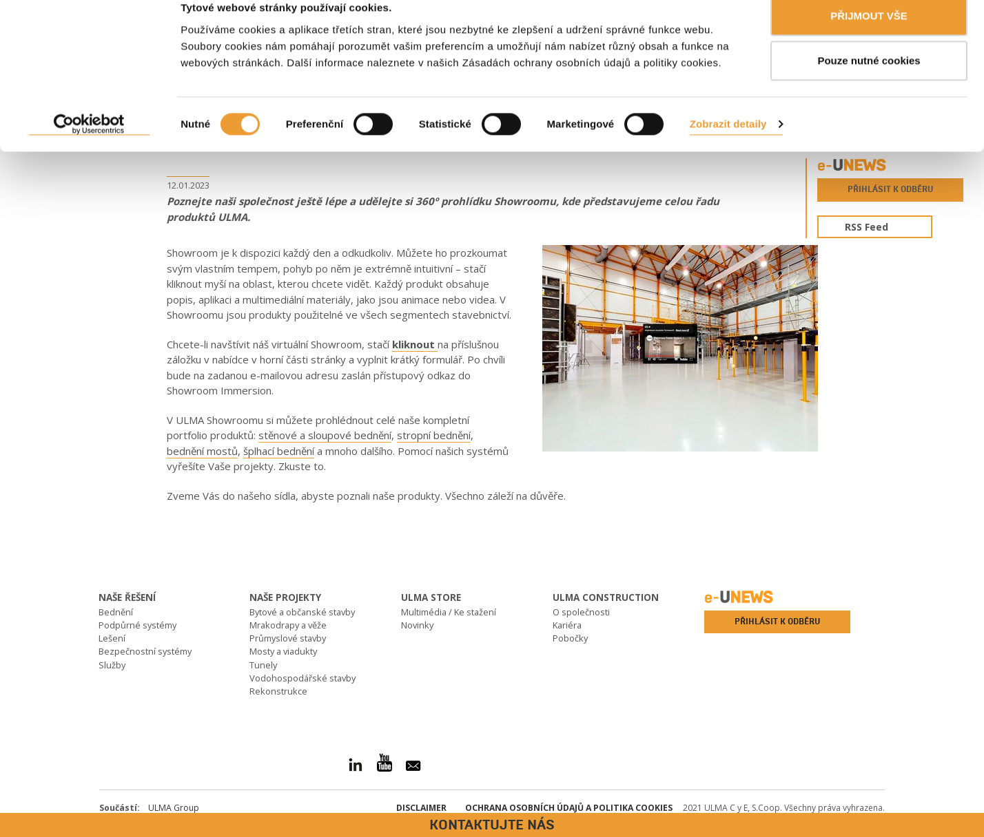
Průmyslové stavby (287, 638)
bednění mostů (202, 451)
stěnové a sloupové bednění (324, 435)
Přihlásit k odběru (890, 189)
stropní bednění (434, 435)
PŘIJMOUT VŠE (869, 36)
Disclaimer (421, 808)
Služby (112, 665)
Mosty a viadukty (283, 651)
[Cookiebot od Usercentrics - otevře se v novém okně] (89, 145)
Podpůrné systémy (137, 625)
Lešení (112, 638)
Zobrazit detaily (728, 145)
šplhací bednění (278, 451)
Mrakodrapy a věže (288, 625)
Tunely (263, 665)
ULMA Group (173, 808)
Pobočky (570, 638)
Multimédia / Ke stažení (448, 612)
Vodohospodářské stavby (302, 678)
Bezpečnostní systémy (145, 651)
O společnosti (581, 612)
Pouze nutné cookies (868, 81)
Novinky (417, 625)
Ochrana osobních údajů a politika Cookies (569, 808)
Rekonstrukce (278, 691)
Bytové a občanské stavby (302, 612)
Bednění (116, 612)
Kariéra (567, 625)
